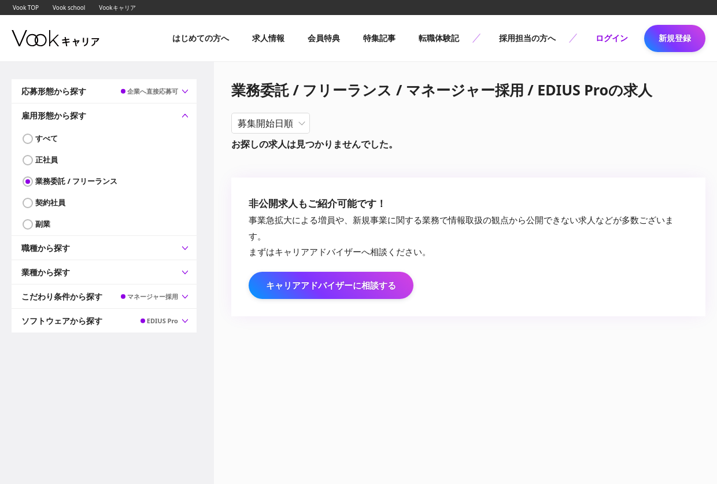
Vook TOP (26, 7)
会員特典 (324, 37)
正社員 (46, 159)
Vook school (69, 7)
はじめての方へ (200, 37)
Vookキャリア (117, 7)
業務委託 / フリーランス (76, 181)
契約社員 (50, 202)
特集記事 (379, 37)
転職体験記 (439, 37)
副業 (42, 224)
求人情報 (268, 37)
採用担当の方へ (527, 37)
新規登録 (675, 37)
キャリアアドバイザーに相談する (331, 285)
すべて (46, 138)
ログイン (612, 37)
